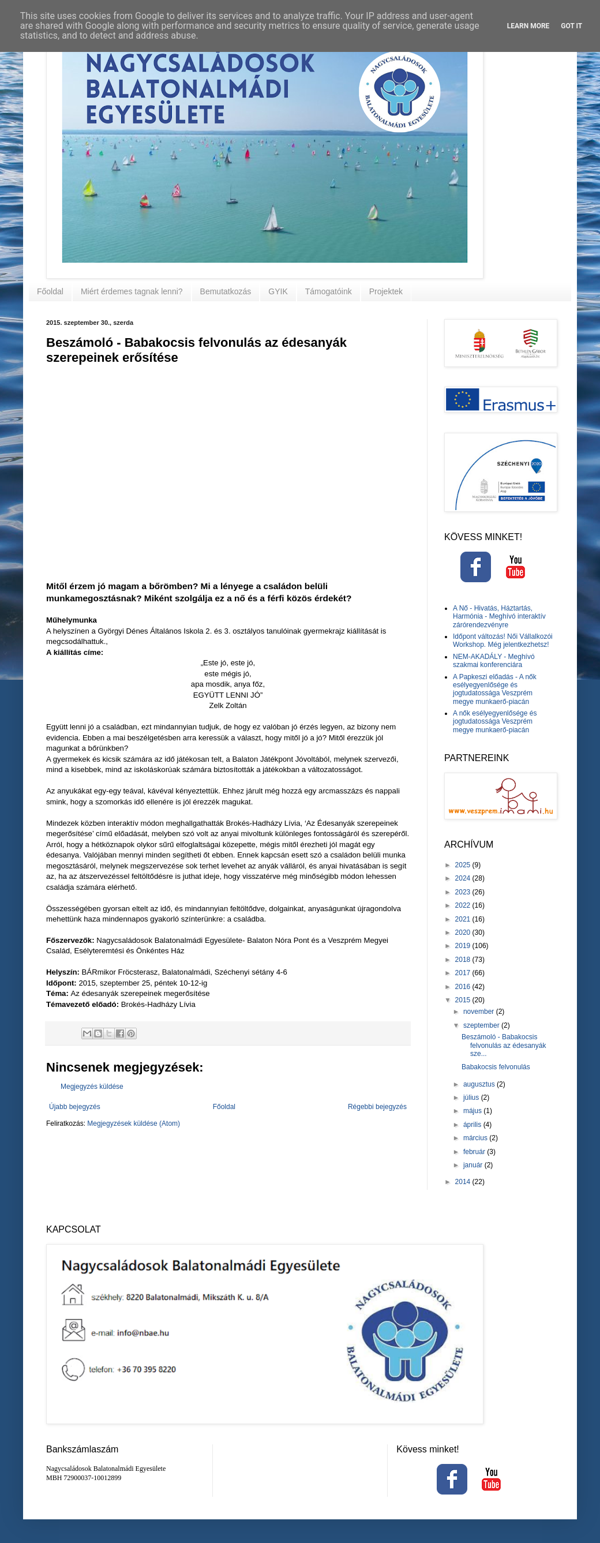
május (473, 1111)
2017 (463, 973)
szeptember (482, 1025)
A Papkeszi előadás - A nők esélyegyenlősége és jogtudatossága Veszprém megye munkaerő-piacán (495, 689)
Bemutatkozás (226, 291)
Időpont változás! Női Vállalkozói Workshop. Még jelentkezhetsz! (503, 640)
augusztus (480, 1084)
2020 (463, 932)
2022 (463, 905)
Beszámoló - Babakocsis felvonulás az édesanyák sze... (504, 1045)
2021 (463, 919)
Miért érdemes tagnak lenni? (132, 291)
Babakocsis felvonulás (496, 1067)
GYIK (277, 291)
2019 (463, 946)
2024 (463, 878)
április (473, 1125)
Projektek (386, 291)
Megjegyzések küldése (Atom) (133, 1123)
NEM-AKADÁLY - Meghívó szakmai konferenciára (494, 661)
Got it (571, 26)
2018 (463, 960)
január (474, 1165)
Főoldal (50, 291)
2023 (463, 892)
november (479, 1012)
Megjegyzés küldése (92, 1087)
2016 (463, 987)
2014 (463, 1182)
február (475, 1152)
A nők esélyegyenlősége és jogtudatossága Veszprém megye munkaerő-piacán (495, 721)
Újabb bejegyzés (74, 1107)
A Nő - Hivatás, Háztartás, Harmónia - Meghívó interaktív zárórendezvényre (499, 616)
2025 (463, 865)
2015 (463, 1000)
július (472, 1097)
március (476, 1138)
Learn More (528, 26)
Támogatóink (328, 291)
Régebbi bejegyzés (377, 1107)
